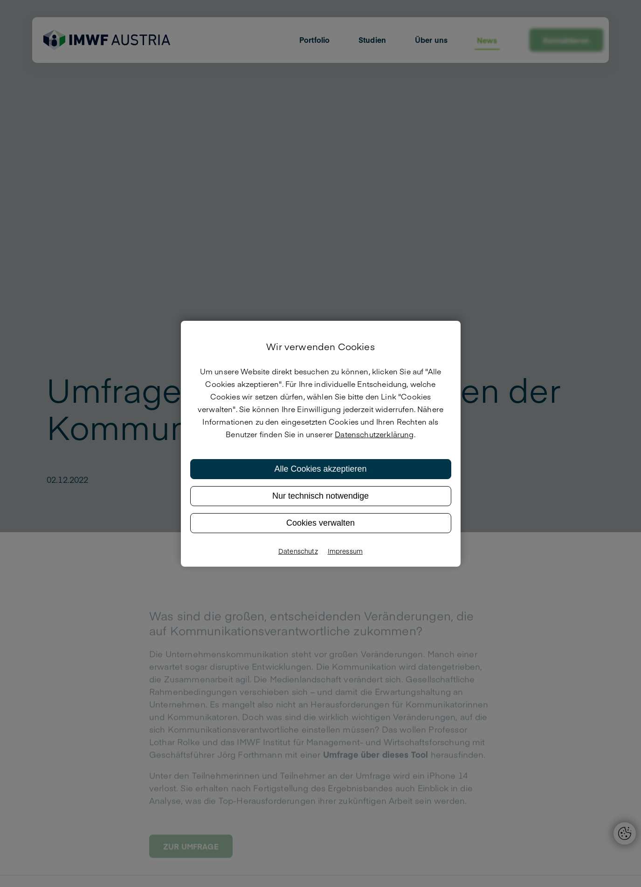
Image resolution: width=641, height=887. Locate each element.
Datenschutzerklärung (374, 434)
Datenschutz (298, 550)
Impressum (345, 550)
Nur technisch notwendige (320, 496)
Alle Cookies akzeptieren (320, 469)
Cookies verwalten (320, 523)
